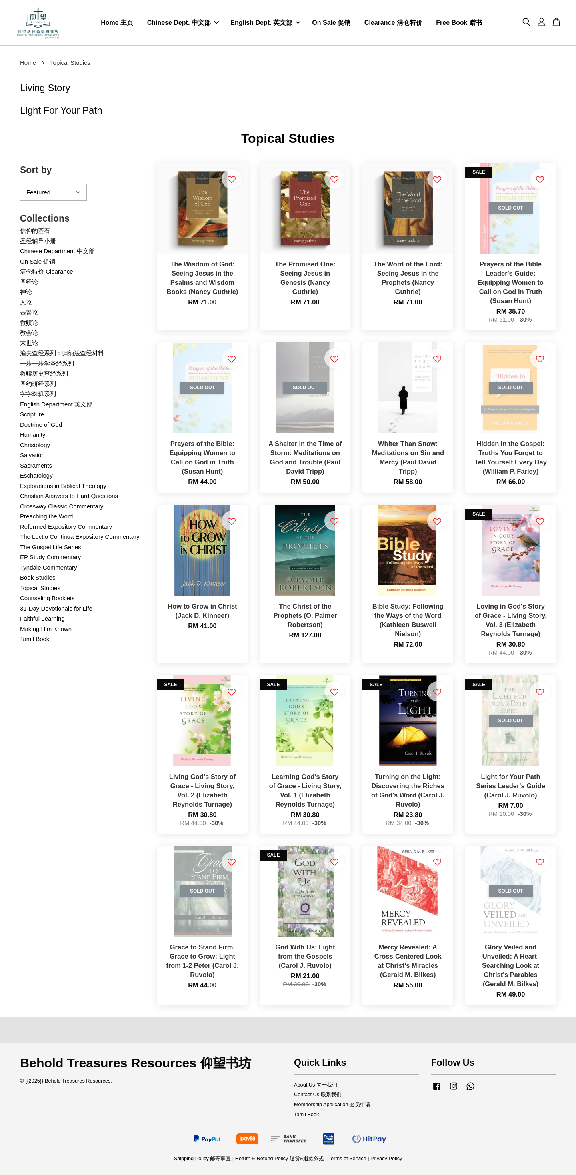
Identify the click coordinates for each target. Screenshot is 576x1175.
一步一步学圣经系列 (47, 363)
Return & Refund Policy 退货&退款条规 (280, 1158)
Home (28, 63)
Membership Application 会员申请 (332, 1105)
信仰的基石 (35, 231)
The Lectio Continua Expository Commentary (79, 537)
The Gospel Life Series (50, 547)
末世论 (29, 343)
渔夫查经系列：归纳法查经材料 (62, 353)
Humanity (32, 435)
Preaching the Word (46, 516)
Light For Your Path (61, 110)
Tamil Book (34, 639)
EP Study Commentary (50, 557)
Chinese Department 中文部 (57, 251)
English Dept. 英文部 (265, 22)
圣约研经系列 (38, 384)
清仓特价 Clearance (46, 271)
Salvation (32, 455)
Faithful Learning (42, 618)
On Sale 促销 (331, 22)
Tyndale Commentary (48, 567)
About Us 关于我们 (315, 1085)
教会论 (29, 333)
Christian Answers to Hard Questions (69, 496)
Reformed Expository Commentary (66, 527)
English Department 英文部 (56, 404)
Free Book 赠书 (459, 22)
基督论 (29, 312)
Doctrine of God (41, 425)
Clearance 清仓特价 (393, 22)
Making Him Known (46, 629)
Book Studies (37, 577)
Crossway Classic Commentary (61, 506)
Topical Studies (40, 588)
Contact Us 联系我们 (318, 1095)
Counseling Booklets (47, 598)
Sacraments (36, 465)
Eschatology (36, 475)
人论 (26, 302)
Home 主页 (117, 22)
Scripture (32, 414)
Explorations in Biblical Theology (63, 486)
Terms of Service (347, 1158)
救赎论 (29, 323)
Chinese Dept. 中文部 (183, 22)
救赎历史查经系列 (44, 373)
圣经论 (29, 282)
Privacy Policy (386, 1158)
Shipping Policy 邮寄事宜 (203, 1158)
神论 (26, 292)
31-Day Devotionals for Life (56, 608)
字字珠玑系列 (38, 394)
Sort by (36, 170)
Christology (35, 445)
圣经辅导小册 (38, 241)
